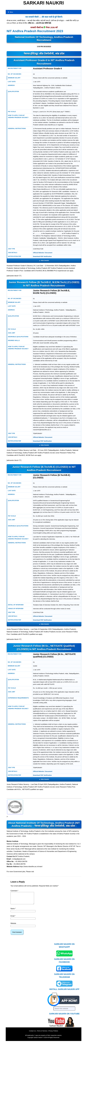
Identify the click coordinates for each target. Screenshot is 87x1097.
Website (13, 925)
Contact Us (32, 1033)
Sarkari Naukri (43, 2)
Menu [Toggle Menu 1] (10, 12)
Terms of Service (42, 1033)
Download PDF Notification (42, 256)
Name (13, 911)
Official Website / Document (42, 252)
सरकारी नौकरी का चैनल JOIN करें (44, 27)
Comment (14, 891)
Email (13, 918)
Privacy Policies (53, 1033)
